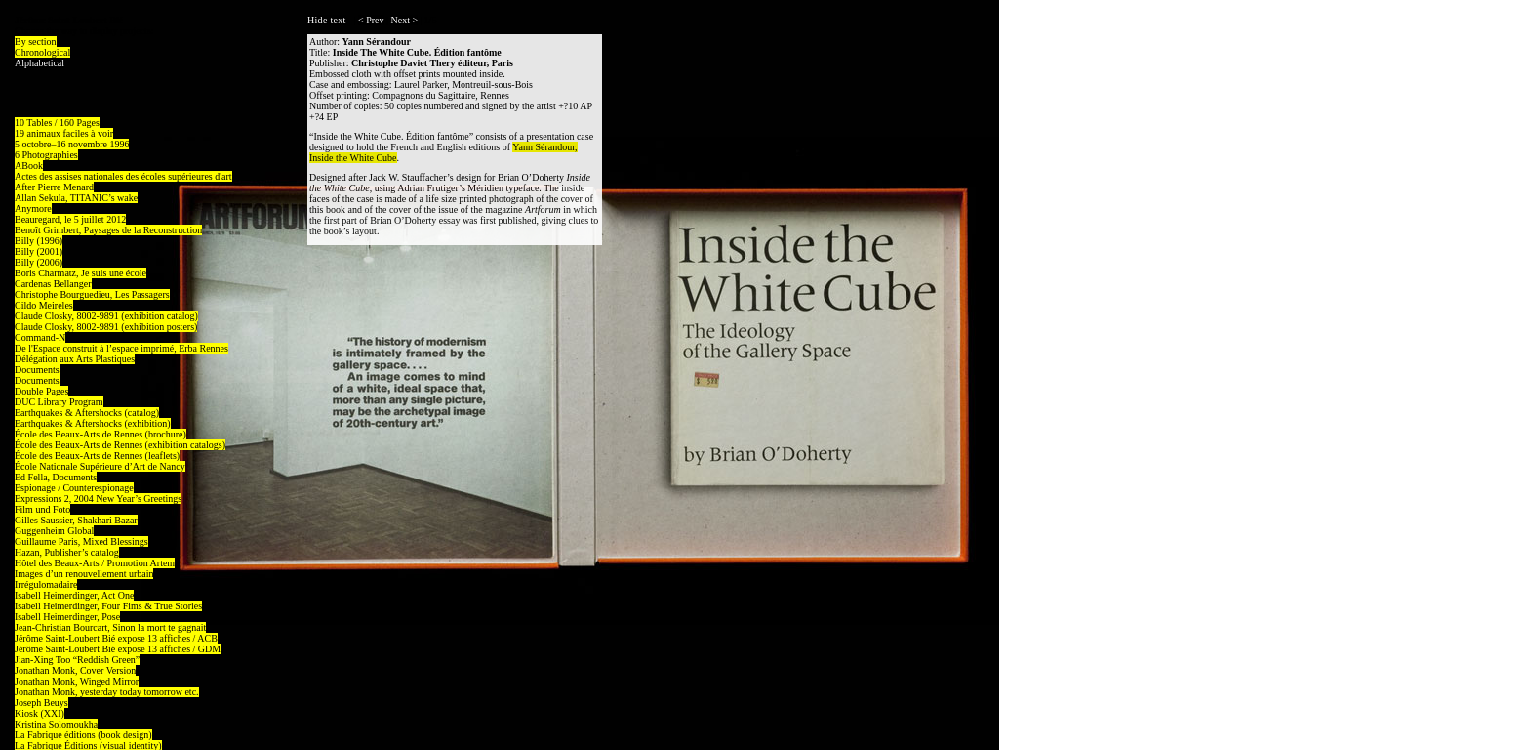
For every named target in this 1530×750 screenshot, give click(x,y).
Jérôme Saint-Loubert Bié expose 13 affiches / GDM (118, 649)
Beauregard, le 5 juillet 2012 (70, 219)
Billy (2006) (38, 262)
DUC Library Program (59, 401)
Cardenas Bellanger (53, 283)
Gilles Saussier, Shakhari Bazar (76, 520)
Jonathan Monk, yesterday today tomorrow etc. (107, 692)
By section (36, 41)
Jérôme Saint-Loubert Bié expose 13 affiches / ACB (116, 638)
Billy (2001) (38, 251)
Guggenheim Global (54, 530)
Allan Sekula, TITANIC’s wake (76, 197)
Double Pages (41, 391)
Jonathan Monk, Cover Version (75, 670)
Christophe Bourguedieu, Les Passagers (92, 294)
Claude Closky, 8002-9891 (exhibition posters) (106, 326)
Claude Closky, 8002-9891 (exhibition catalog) (106, 316)
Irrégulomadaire (46, 584)
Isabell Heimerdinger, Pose (67, 616)
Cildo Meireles (44, 305)
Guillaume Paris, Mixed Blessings (81, 541)
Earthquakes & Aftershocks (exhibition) (93, 423)
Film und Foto (42, 509)
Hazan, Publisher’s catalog (67, 552)
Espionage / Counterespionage (74, 487)
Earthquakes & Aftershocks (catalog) (87, 412)
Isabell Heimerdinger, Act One (74, 595)
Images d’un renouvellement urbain (84, 573)
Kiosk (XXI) (39, 713)
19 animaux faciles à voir (64, 133)
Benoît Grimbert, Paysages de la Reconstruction (108, 230)
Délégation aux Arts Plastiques (75, 359)
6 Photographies (46, 154)
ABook (29, 165)
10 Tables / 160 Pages (57, 122)
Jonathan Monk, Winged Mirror (77, 681)
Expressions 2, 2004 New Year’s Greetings (98, 498)
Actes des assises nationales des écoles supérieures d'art (123, 176)
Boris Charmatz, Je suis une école (80, 273)
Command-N (40, 337)
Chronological (42, 52)
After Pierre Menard (54, 187)
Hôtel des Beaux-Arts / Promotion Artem (95, 563)
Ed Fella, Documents (56, 477)
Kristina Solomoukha (56, 724)
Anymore (33, 208)
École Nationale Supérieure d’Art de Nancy (100, 466)
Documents (37, 369)
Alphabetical (39, 63)
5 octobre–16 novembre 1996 (72, 144)
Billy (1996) (38, 240)
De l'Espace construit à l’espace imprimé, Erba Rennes (121, 348)
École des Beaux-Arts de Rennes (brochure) (100, 434)
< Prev (370, 20)
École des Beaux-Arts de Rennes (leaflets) (97, 455)
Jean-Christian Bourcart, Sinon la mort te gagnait (110, 627)
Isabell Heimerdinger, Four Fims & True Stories (108, 606)
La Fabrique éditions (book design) (83, 734)
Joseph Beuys (41, 702)
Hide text (326, 20)
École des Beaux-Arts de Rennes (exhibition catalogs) (120, 444)
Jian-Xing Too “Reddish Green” (77, 659)
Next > (405, 20)
